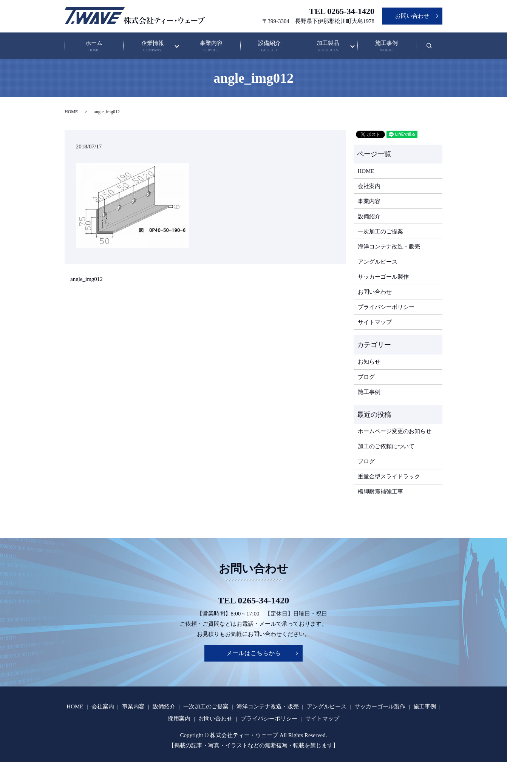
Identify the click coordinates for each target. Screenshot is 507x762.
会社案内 (369, 186)
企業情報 (152, 46)
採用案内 (179, 719)
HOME (71, 111)
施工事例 (386, 46)
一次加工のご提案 (380, 231)
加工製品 (328, 46)
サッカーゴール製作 (383, 277)
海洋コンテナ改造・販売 (389, 247)
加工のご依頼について (386, 446)
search (434, 49)
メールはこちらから (253, 653)
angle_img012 (86, 279)
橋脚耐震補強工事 (380, 492)
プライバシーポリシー (386, 307)
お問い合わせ (412, 16)
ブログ (366, 377)
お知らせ (369, 362)
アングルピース (377, 262)
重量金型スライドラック (389, 477)
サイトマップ (375, 322)
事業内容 (211, 46)
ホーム (94, 46)
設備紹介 (269, 46)
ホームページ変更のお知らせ (394, 431)
